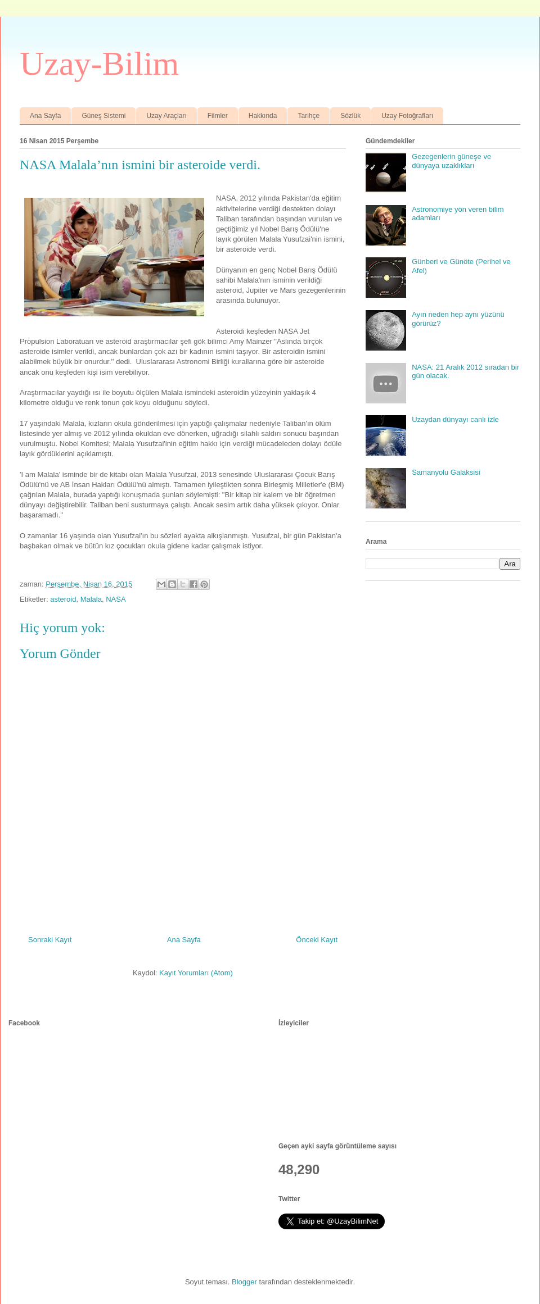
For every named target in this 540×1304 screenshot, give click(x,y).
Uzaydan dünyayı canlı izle (455, 419)
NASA (115, 599)
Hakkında (263, 116)
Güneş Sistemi (103, 116)
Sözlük (350, 116)
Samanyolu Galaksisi (446, 472)
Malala (91, 599)
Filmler (218, 116)
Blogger (244, 1282)
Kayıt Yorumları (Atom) (196, 973)
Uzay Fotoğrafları (407, 116)
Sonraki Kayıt (49, 939)
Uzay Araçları (166, 116)
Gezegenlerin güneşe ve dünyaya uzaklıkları (451, 161)
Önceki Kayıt (317, 939)
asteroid (63, 599)
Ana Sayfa (45, 116)
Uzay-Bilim (99, 63)
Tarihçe (309, 116)
